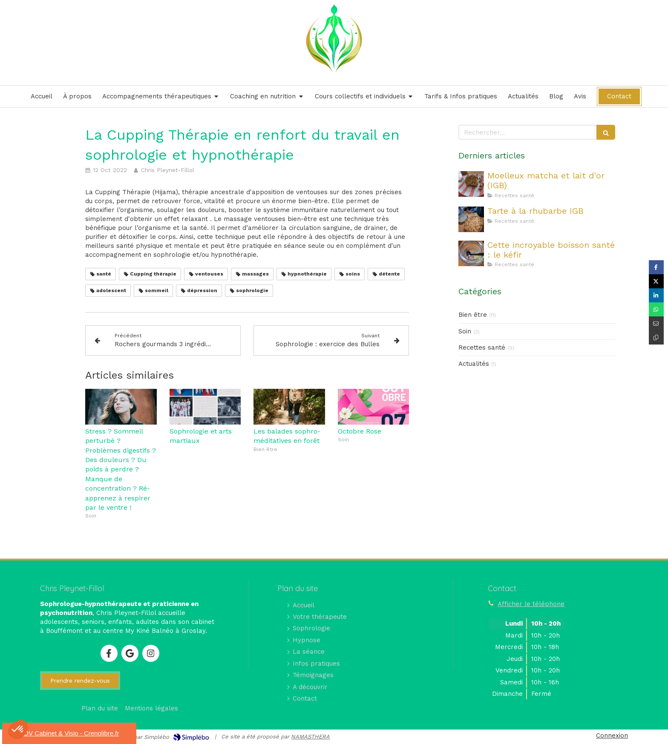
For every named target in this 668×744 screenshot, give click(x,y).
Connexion (612, 735)
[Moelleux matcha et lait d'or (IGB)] (471, 184)
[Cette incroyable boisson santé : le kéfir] (471, 253)
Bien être (472, 315)
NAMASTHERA (310, 736)
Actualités (473, 364)
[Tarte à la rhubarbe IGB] (471, 219)
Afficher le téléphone (531, 604)
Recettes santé (481, 347)
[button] (18, 729)
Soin (464, 331)
